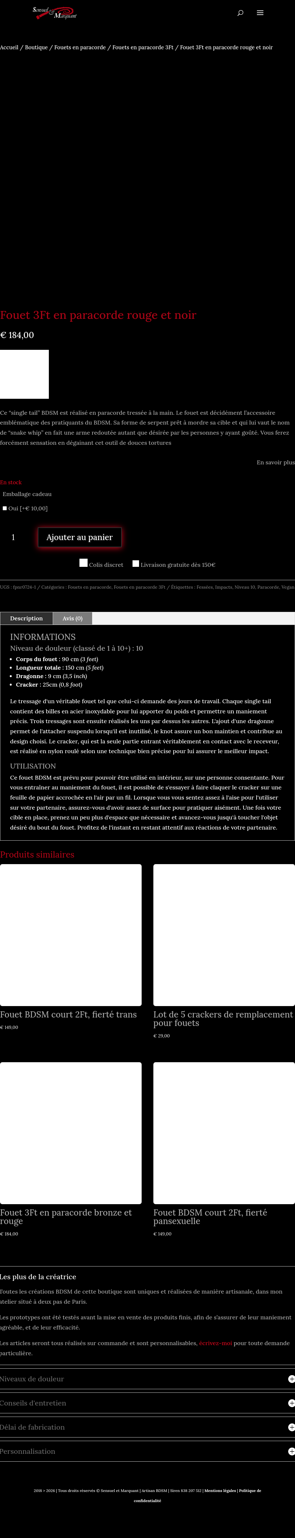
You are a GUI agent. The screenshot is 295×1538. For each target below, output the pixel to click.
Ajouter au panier (80, 537)
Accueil (9, 47)
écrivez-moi (215, 1343)
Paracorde (268, 587)
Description (26, 618)
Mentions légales (220, 1490)
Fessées (205, 587)
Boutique (36, 47)
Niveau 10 (245, 587)
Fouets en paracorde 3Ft (143, 47)
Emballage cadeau (27, 494)
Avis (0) (73, 618)
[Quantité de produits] (15, 537)
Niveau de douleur (40, 648)
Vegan (287, 587)
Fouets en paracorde (80, 47)
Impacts (223, 587)
